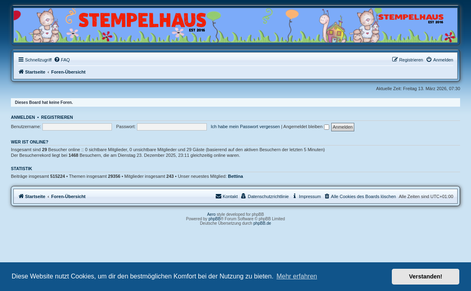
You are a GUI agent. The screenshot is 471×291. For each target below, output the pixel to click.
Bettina (235, 176)
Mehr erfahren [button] (296, 276)
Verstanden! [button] (425, 276)
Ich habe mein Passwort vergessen (245, 126)
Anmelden (23, 117)
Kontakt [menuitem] (226, 196)
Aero (211, 214)
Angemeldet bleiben (306, 126)
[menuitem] (62, 60)
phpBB (214, 219)
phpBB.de (262, 223)
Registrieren (57, 117)
